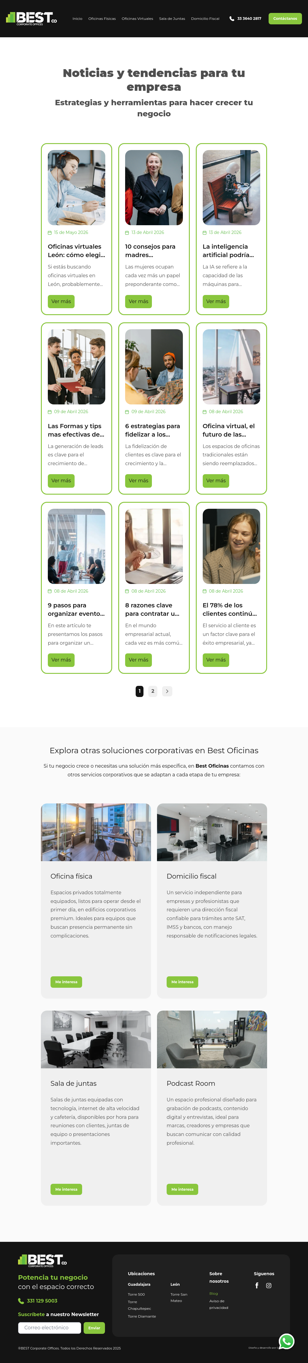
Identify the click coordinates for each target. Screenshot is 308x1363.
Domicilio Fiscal (205, 18)
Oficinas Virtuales (137, 18)
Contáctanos (285, 18)
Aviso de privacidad (218, 1304)
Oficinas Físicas (102, 18)
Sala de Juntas (172, 18)
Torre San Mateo (179, 1297)
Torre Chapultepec (139, 1305)
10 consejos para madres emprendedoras (150, 255)
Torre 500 (136, 1294)
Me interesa (66, 982)
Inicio (77, 18)
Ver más (61, 301)
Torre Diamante (142, 1316)
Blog (213, 1293)
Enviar (94, 1328)
